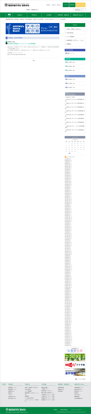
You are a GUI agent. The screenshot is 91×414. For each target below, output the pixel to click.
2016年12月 (67, 320)
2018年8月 (67, 290)
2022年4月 (67, 229)
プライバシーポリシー (76, 409)
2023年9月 (67, 203)
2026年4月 (67, 159)
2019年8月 (67, 272)
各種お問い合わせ (78, 15)
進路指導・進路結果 (63, 15)
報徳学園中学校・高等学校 (12, 19)
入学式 (70, 97)
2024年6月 (67, 190)
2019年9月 (67, 270)
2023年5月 (67, 209)
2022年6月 (67, 226)
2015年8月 (67, 343)
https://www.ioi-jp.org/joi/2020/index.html (16, 54)
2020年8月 (67, 257)
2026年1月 (67, 163)
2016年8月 (67, 326)
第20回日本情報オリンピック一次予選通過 (21, 43)
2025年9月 (67, 169)
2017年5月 (67, 312)
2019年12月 (67, 266)
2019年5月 (67, 276)
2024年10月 (67, 184)
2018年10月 (67, 287)
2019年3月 (67, 279)
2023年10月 (67, 202)
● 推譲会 (48, 5)
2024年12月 (67, 181)
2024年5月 (67, 191)
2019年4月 (67, 278)
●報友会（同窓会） (56, 5)
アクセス (66, 4)
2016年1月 (67, 336)
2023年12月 (67, 199)
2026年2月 (67, 162)
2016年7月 (67, 327)
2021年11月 (67, 236)
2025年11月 (67, 166)
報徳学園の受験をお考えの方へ (13, 9)
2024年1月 (67, 197)
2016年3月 (67, 333)
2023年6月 (67, 208)
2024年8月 (67, 187)
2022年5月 (67, 227)
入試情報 (48, 15)
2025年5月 (67, 173)
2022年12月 (67, 217)
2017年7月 (67, 309)
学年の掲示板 (28, 19)
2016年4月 (67, 332)
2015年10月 (67, 340)
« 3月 (69, 153)
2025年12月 (67, 165)
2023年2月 (67, 214)
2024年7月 (67, 188)
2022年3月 (67, 230)
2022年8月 (67, 223)
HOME (4, 384)
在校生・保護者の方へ (32, 9)
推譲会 (55, 409)
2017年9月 (67, 306)
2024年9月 (67, 185)
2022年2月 (67, 232)
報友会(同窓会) (64, 409)
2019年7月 (67, 273)
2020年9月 (67, 255)
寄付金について (80, 4)
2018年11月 (67, 285)
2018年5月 (67, 294)
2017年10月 (67, 305)
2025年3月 (67, 176)
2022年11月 (67, 218)
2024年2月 (67, 196)
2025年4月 (67, 175)
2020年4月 (67, 261)
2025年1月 (67, 179)
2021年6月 (67, 242)
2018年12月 (67, 284)
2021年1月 (67, 250)
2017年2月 (67, 317)
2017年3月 (67, 315)
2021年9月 (67, 239)
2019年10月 (67, 269)
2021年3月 (67, 247)
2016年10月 (67, 323)
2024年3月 (67, 194)
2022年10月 (67, 220)
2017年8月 (67, 308)
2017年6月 (67, 311)
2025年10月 (67, 168)
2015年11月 (67, 339)
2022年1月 (67, 233)
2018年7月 (67, 291)
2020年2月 (67, 263)
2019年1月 (67, 282)
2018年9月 (67, 288)
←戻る (33, 60)
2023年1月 (67, 215)
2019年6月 (67, 275)
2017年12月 (67, 302)
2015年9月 (67, 342)
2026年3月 (67, 160)
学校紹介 (19, 15)
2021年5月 (67, 244)
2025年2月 (67, 178)
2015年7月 (67, 345)
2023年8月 (67, 205)
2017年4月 (67, 314)
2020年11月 (67, 253)
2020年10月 (67, 254)
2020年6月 (67, 258)
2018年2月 (67, 299)
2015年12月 (67, 337)
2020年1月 (67, 264)
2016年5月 (67, 330)
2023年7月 (67, 206)
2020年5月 (67, 260)
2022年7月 (67, 224)
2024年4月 (67, 193)
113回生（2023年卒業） (38, 19)
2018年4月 (67, 296)
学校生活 (34, 15)
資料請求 (72, 4)
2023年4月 (67, 211)
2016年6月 (67, 329)
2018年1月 (67, 300)
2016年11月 (67, 321)
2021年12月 (67, 235)
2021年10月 (67, 238)
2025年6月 (67, 172)
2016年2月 (67, 334)
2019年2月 (67, 281)
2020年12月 (67, 251)
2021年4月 (67, 245)
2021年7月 (67, 241)
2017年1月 (67, 318)
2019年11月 (67, 267)
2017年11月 (67, 303)
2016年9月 (67, 324)
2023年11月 (67, 200)
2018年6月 (67, 293)
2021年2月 (67, 248)
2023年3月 (67, 212)
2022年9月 (67, 221)
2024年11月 (67, 182)
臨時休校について (79, 10)
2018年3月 (67, 297)
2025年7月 (67, 171)
